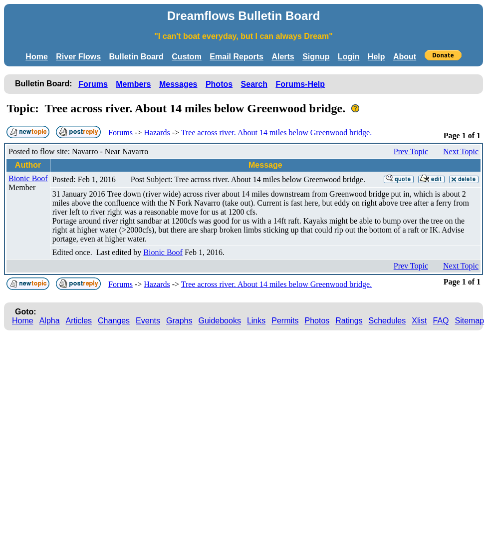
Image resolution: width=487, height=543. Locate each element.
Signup (315, 56)
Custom (187, 56)
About (404, 56)
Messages (178, 84)
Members (133, 84)
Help (376, 56)
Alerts (282, 56)
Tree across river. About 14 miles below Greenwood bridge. (276, 132)
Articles (79, 320)
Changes (114, 320)
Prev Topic (411, 151)
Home (36, 56)
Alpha (49, 320)
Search (254, 84)
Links (256, 320)
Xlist (419, 320)
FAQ (441, 320)
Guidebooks (220, 320)
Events (148, 320)
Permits (284, 320)
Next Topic (461, 151)
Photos (219, 84)
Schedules (387, 320)
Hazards (157, 132)
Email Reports (236, 56)
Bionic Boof (28, 178)
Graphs (179, 320)
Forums (93, 84)
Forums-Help (300, 84)
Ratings (348, 320)
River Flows (78, 56)
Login (349, 56)
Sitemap (470, 320)
